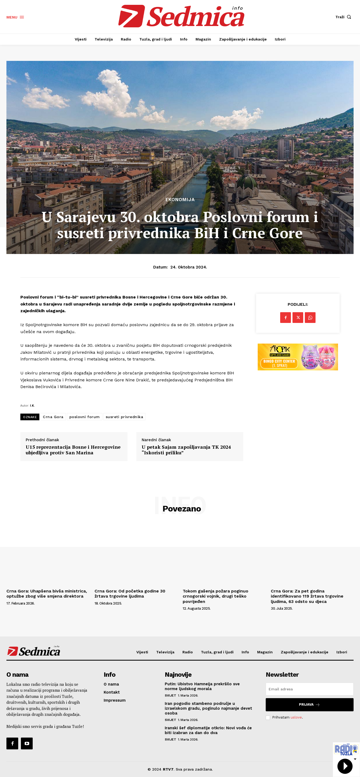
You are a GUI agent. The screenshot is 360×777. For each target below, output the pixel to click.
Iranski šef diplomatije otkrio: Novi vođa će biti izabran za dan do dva (208, 730)
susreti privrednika (124, 417)
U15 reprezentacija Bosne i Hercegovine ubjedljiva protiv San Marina (73, 450)
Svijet (170, 695)
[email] (310, 689)
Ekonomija (180, 199)
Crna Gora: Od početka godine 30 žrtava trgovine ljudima (130, 593)
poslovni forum (84, 417)
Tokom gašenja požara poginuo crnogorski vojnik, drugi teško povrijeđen (215, 596)
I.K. (32, 405)
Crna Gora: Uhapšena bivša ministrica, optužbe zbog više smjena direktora (46, 593)
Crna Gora (53, 417)
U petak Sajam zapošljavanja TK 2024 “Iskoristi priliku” (186, 450)
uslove (296, 717)
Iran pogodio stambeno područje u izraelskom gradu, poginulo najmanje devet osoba (208, 708)
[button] (344, 17)
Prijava (309, 704)
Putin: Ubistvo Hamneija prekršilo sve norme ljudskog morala (202, 686)
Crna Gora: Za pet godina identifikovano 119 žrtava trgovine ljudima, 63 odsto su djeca (307, 596)
